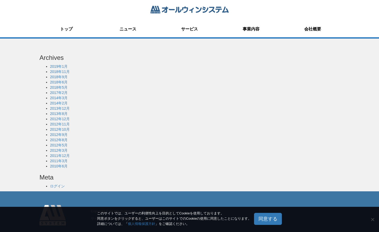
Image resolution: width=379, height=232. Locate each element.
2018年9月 (59, 77)
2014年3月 (59, 98)
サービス (189, 29)
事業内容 (251, 29)
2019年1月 (59, 66)
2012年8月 (59, 140)
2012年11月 (60, 124)
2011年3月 (59, 161)
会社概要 (312, 29)
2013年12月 (60, 108)
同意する (267, 219)
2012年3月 (59, 150)
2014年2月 (59, 103)
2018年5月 (59, 87)
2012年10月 (60, 129)
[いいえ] (372, 219)
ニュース (127, 29)
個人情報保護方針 (141, 224)
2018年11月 (60, 72)
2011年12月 (60, 156)
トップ (66, 29)
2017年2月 (59, 93)
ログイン (57, 186)
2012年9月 (59, 135)
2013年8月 (59, 114)
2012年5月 (59, 145)
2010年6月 (59, 166)
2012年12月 (60, 119)
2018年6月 (59, 82)
